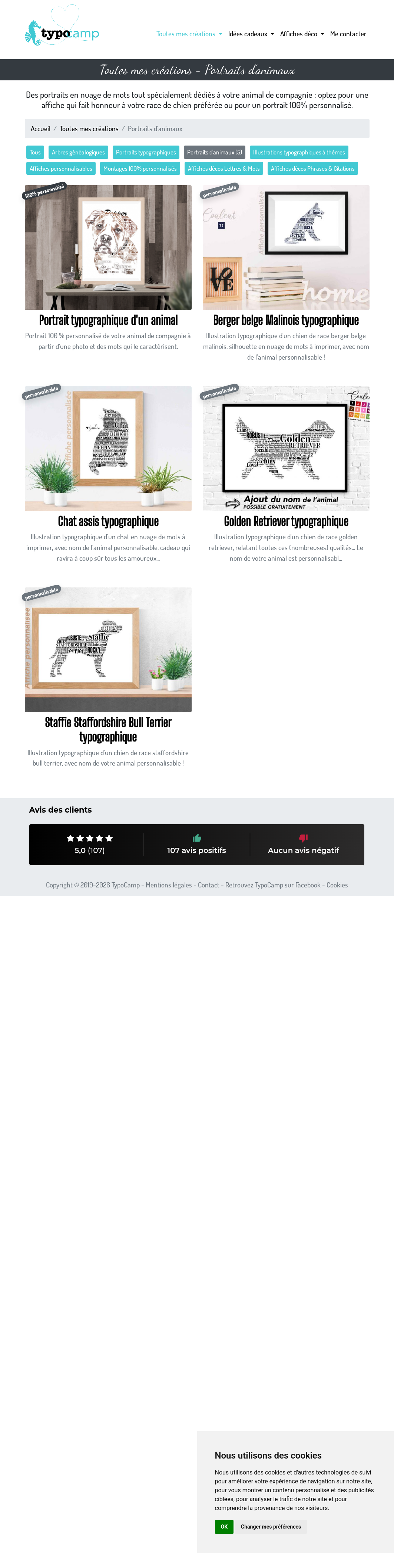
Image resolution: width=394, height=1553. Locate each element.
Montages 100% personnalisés (140, 168)
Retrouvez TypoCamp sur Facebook (273, 884)
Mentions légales (169, 884)
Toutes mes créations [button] (186, 33)
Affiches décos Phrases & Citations (313, 168)
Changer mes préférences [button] (271, 1527)
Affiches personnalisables (61, 168)
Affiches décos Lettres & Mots (224, 168)
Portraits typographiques (146, 152)
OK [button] (224, 1527)
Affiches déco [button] (299, 33)
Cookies (337, 884)
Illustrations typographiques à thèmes (299, 152)
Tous (35, 152)
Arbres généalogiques (78, 152)
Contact (208, 884)
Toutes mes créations (89, 128)
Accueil (40, 128)
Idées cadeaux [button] (248, 33)
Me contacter (348, 33)
